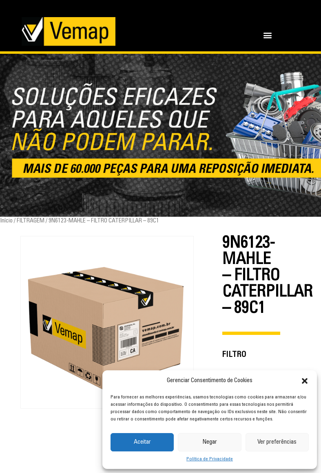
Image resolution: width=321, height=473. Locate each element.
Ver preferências (277, 442)
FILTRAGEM (30, 221)
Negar (209, 442)
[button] (305, 381)
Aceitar (142, 442)
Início (6, 221)
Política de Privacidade (209, 459)
